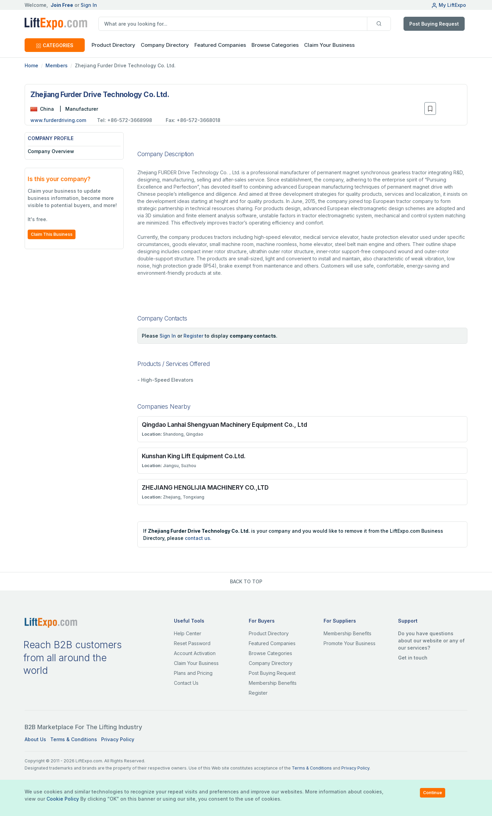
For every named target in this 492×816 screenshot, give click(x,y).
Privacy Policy (117, 739)
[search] (232, 24)
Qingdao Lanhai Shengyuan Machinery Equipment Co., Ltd (224, 424)
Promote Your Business (349, 643)
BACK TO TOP (246, 581)
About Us (35, 739)
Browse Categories (275, 45)
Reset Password (192, 643)
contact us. (198, 538)
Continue (432, 792)
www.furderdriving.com (58, 120)
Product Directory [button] (113, 45)
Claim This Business (51, 234)
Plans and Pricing (193, 673)
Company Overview (51, 151)
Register (193, 336)
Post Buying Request (434, 24)
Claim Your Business (329, 45)
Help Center (187, 633)
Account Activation (195, 653)
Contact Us (186, 683)
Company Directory (165, 45)
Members (56, 65)
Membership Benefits (273, 683)
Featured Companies (220, 45)
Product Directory (269, 633)
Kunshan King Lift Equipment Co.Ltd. (194, 456)
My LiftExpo (448, 5)
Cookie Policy (62, 799)
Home (31, 65)
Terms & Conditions (73, 739)
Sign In (89, 5)
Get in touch (412, 658)
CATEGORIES (54, 45)
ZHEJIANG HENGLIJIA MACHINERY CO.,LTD (205, 487)
